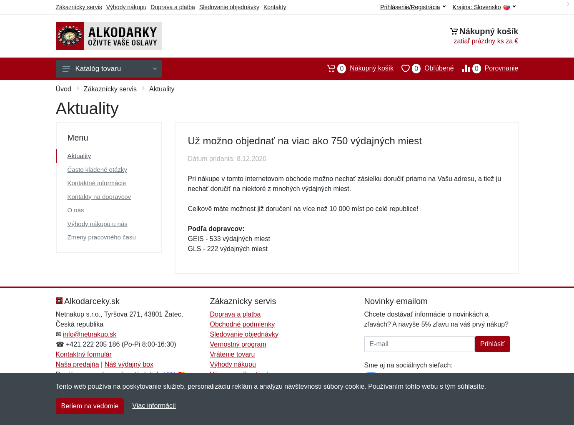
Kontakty (274, 7)
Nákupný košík (356, 68)
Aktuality (79, 155)
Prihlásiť (492, 343)
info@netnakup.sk (89, 334)
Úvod (63, 89)
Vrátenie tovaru (232, 354)
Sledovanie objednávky (229, 7)
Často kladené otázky (97, 169)
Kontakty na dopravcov (99, 196)
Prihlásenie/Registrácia (412, 7)
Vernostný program (238, 344)
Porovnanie (486, 68)
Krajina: (484, 7)
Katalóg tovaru (110, 69)
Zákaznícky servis (79, 7)
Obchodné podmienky (242, 324)
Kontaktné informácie (97, 182)
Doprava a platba (172, 7)
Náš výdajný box (129, 364)
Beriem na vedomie (90, 406)
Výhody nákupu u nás (98, 223)
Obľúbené (424, 68)
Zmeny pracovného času (102, 237)
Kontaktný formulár (84, 354)
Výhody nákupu (126, 7)
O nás (76, 210)
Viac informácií (154, 405)
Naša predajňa (77, 364)
